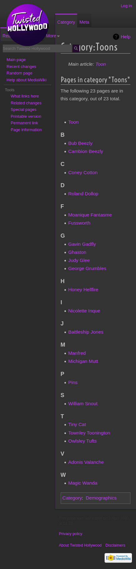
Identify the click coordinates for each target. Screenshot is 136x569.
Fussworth (79, 222)
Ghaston (77, 252)
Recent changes (21, 66)
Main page (16, 59)
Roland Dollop (83, 193)
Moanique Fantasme (90, 214)
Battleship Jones (85, 331)
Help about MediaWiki (26, 80)
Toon (100, 64)
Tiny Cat (77, 424)
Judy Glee (79, 260)
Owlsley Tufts (82, 440)
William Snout (82, 403)
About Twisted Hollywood (80, 545)
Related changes (26, 103)
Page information (26, 129)
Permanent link (24, 123)
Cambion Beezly (85, 151)
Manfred (77, 353)
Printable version (26, 116)
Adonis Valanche (86, 462)
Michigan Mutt (83, 361)
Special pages (23, 109)
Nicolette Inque (84, 310)
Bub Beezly (80, 143)
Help (126, 36)
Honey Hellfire (83, 289)
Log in (126, 5)
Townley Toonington (89, 432)
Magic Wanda (82, 483)
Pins (72, 382)
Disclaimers (115, 545)
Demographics (101, 497)
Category (72, 497)
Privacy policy (70, 534)
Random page (19, 73)
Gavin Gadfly (82, 244)
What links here (25, 96)
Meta (84, 22)
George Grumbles (87, 268)
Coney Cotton (82, 172)
